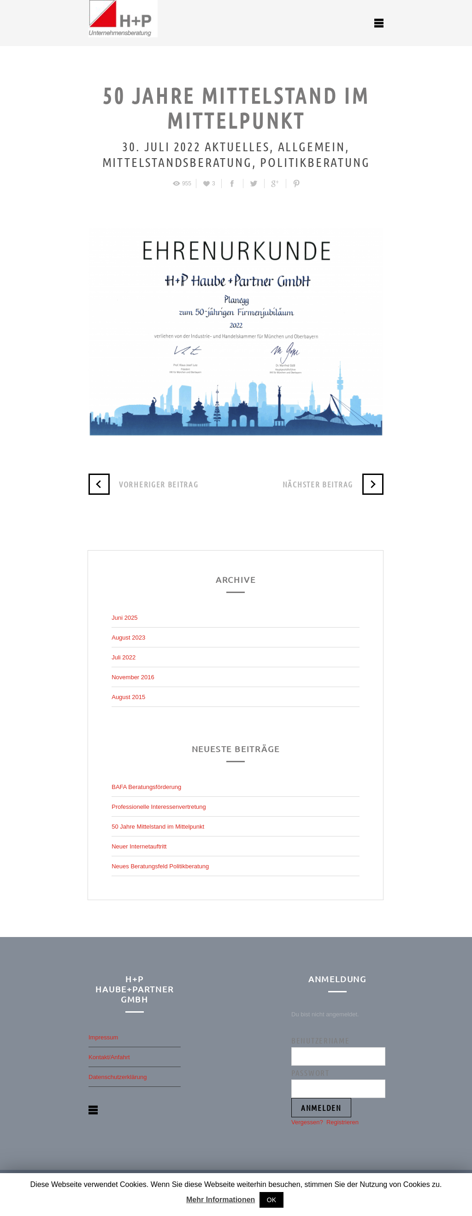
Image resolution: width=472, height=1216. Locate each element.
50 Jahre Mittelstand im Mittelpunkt (158, 826)
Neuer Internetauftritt (139, 846)
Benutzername (320, 1040)
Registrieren (342, 1122)
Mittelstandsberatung (177, 161)
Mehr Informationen (220, 1200)
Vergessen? (307, 1122)
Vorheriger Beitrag (143, 484)
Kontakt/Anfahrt (109, 1057)
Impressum (103, 1037)
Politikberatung (313, 161)
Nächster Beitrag (333, 484)
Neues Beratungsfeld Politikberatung (160, 866)
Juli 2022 (124, 657)
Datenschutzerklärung (117, 1077)
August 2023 (128, 637)
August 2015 (128, 697)
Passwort (310, 1072)
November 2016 (133, 677)
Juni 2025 (124, 617)
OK (271, 1200)
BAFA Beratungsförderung (146, 786)
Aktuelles (235, 146)
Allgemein (309, 146)
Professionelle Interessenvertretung (159, 806)
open (379, 23)
